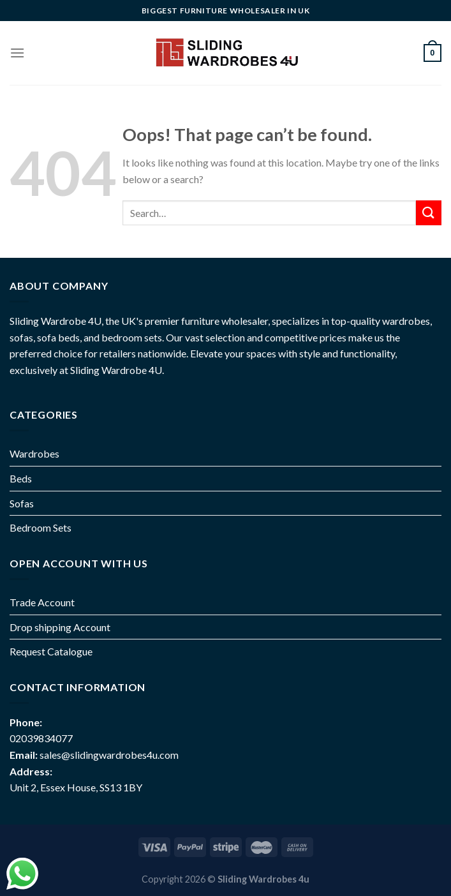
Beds (21, 478)
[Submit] (428, 212)
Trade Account (42, 602)
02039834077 (41, 738)
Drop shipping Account (60, 627)
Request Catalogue (51, 651)
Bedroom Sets (40, 527)
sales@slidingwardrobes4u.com (109, 755)
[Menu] (17, 52)
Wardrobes (34, 453)
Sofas (22, 503)
